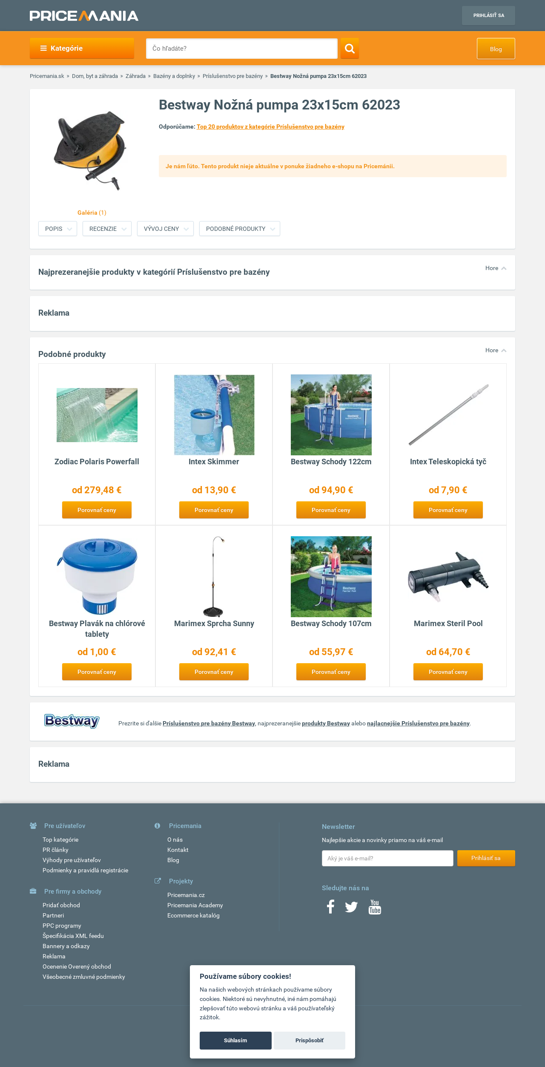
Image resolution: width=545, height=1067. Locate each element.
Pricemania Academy (195, 905)
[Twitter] (351, 910)
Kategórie (61, 48)
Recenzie (103, 228)
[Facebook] (330, 910)
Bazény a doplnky (174, 76)
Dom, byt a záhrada (95, 76)
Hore (491, 268)
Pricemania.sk (47, 76)
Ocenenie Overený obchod (77, 966)
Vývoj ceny (161, 228)
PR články (56, 849)
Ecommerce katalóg (193, 915)
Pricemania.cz (186, 895)
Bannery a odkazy (66, 946)
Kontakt (178, 849)
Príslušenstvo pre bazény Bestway (209, 723)
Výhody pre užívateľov (72, 860)
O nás (175, 839)
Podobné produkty (235, 228)
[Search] (350, 48)
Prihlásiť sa (488, 15)
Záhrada (136, 76)
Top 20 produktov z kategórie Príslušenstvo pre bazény (270, 126)
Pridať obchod (61, 905)
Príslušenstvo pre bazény (233, 76)
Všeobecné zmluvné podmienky (84, 976)
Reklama (54, 956)
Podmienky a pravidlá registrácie (85, 870)
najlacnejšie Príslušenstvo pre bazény (418, 723)
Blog (496, 49)
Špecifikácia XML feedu (73, 935)
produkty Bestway (326, 723)
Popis (53, 228)
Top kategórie (60, 839)
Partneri (53, 915)
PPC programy (62, 925)
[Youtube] (374, 910)
